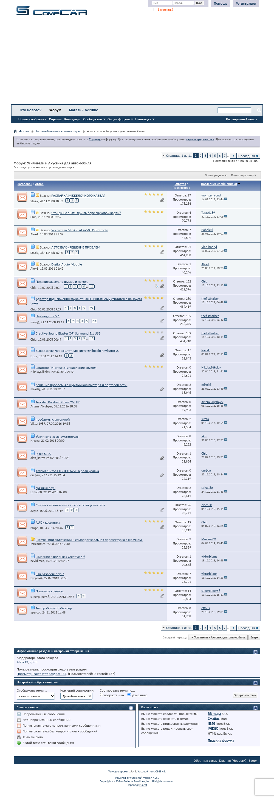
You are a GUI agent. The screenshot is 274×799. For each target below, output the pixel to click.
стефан (35, 475)
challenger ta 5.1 (48, 316)
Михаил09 (37, 544)
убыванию (137, 695)
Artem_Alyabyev (41, 406)
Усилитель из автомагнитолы (57, 436)
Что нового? (31, 110)
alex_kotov (37, 458)
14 (94, 321)
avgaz (34, 511)
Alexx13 (22, 662)
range (34, 528)
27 (91, 308)
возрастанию (112, 695)
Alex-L (34, 234)
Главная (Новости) (232, 760)
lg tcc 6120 (43, 454)
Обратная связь (205, 760)
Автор (39, 184)
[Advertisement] (137, 61)
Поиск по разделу (242, 175)
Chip (33, 217)
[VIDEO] (214, 728)
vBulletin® (136, 778)
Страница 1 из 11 (179, 155)
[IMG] (212, 723)
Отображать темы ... (32, 690)
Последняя (248, 156)
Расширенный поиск (241, 119)
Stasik (34, 201)
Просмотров (181, 188)
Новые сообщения (32, 119)
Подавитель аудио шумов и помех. (62, 281)
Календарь (72, 119)
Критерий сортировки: (77, 690)
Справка (55, 119)
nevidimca (37, 561)
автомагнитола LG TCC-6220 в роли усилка (67, 471)
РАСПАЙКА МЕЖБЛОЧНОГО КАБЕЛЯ (78, 195)
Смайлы (214, 719)
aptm (33, 662)
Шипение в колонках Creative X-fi (60, 557)
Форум (55, 110)
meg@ (34, 322)
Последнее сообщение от (221, 184)
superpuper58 (39, 597)
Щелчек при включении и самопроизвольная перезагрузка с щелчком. (89, 540)
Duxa (33, 356)
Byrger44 (36, 578)
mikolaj (35, 389)
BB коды (214, 714)
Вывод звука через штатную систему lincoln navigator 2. (77, 351)
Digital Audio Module (66, 264)
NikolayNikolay (40, 372)
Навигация (143, 119)
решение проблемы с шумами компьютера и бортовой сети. (81, 385)
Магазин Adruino (83, 110)
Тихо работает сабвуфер (54, 608)
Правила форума (221, 740)
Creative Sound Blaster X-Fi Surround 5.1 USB (68, 333)
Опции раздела (214, 175)
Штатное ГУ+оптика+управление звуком (66, 368)
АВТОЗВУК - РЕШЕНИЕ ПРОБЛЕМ (75, 247)
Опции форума (119, 119)
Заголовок (25, 184)
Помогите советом (50, 591)
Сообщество (92, 119)
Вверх (254, 637)
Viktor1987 (37, 424)
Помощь (220, 3)
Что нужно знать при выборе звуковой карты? (86, 213)
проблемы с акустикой (53, 419)
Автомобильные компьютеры (58, 131)
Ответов (180, 184)
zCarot (143, 785)
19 (91, 338)
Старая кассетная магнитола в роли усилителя (70, 505)
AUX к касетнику (48, 522)
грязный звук (45, 488)
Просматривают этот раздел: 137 (41, 674)
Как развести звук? (50, 574)
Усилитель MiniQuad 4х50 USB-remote (79, 230)
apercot (35, 612)
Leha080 (36, 492)
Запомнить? (163, 9)
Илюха (34, 441)
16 (91, 286)
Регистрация (246, 3)
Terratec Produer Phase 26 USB (58, 402)
